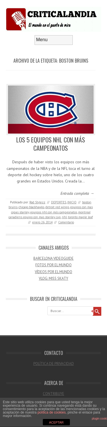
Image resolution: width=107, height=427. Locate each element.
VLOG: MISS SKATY (53, 278)
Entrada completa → (77, 193)
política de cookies (51, 412)
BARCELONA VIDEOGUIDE (53, 258)
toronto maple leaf (80, 217)
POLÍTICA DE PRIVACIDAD (53, 363)
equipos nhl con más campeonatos (53, 212)
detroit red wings (57, 207)
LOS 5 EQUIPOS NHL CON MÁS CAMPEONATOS (50, 143)
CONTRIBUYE (53, 393)
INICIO (71, 202)
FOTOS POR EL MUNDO (53, 265)
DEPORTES (58, 202)
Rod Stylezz (37, 202)
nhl (64, 217)
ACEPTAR (56, 422)
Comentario (66, 222)
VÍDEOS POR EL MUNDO (53, 271)
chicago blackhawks (31, 207)
